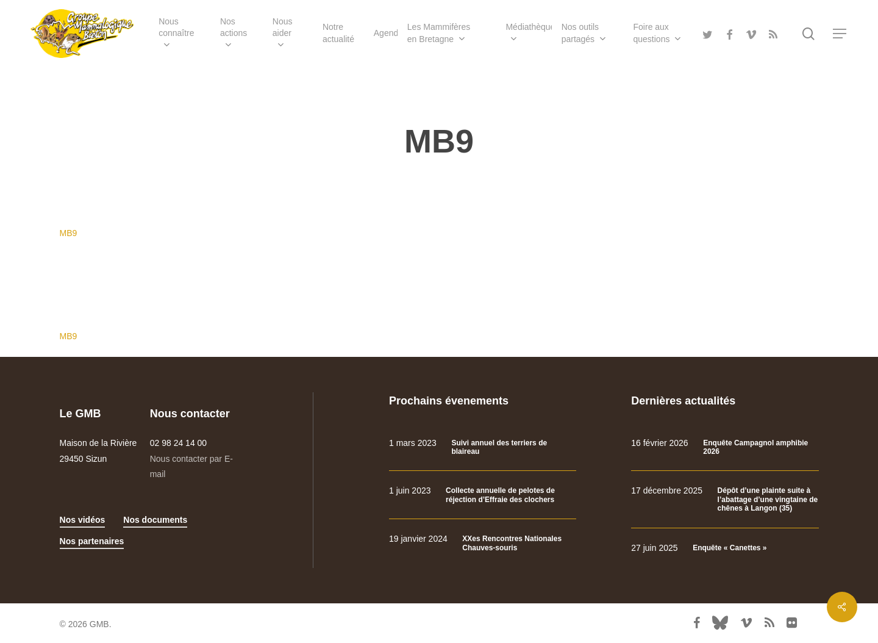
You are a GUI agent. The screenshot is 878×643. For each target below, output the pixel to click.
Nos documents (155, 520)
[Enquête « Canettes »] (724, 548)
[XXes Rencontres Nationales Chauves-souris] (482, 543)
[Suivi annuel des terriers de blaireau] (482, 447)
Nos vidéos (82, 520)
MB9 (68, 233)
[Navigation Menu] (840, 33)
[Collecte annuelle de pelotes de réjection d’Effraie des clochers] (482, 495)
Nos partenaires (92, 541)
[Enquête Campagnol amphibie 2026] (724, 447)
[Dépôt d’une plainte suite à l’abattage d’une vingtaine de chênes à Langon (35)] (724, 499)
